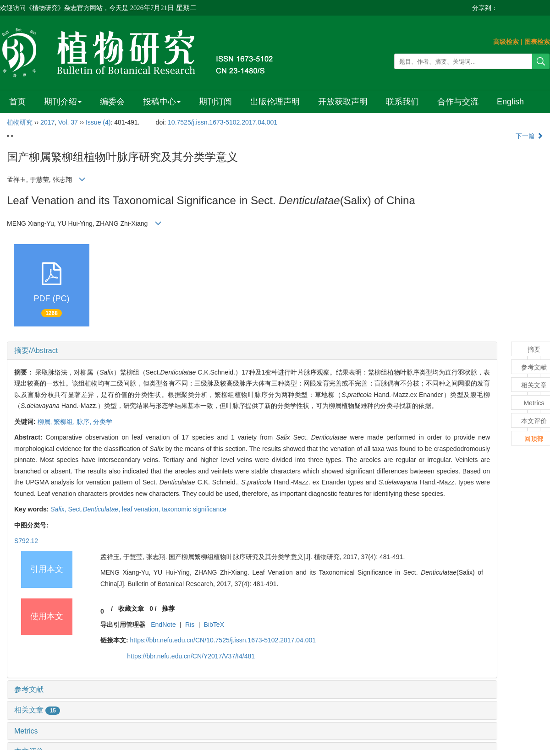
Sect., (95, 509)
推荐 (168, 608)
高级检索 (506, 41)
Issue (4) (98, 122)
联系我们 (402, 101)
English (510, 101)
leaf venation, (142, 509)
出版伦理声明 (275, 101)
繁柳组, (65, 421)
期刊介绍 (63, 101)
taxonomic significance (194, 509)
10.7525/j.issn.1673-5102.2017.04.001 (222, 122)
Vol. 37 (68, 122)
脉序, (85, 421)
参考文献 (29, 689)
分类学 (102, 421)
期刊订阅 (215, 101)
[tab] (252, 350)
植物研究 (20, 122)
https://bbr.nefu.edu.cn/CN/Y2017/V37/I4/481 (191, 656)
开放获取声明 (343, 101)
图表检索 (537, 41)
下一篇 (529, 136)
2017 (47, 122)
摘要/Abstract (36, 350)
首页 (17, 101)
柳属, (46, 421)
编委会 (112, 101)
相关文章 (37, 710)
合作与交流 (457, 101)
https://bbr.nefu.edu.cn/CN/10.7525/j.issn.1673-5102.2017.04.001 (223, 640)
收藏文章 (131, 608)
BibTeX (214, 624)
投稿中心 (162, 101)
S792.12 (26, 540)
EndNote (163, 624)
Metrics (26, 731)
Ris (189, 624)
